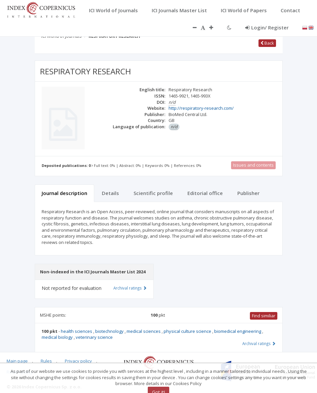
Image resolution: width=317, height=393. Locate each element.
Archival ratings (259, 343)
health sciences (77, 331)
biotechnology (110, 331)
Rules (46, 361)
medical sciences (144, 331)
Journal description (64, 193)
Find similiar (263, 316)
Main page (17, 361)
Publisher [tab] (248, 193)
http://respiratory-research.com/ (201, 108)
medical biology (58, 337)
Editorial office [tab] (205, 193)
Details (110, 193)
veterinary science (94, 337)
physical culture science (188, 331)
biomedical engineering (238, 331)
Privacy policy (78, 361)
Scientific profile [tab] (153, 193)
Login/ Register (267, 27)
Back (267, 43)
